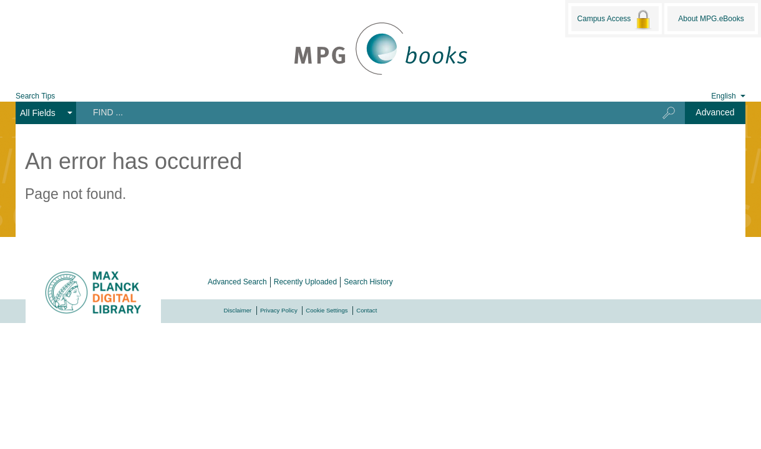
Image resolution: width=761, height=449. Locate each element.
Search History (368, 282)
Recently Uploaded (305, 282)
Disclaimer (238, 310)
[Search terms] (359, 112)
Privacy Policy (279, 310)
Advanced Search (237, 282)
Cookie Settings (326, 310)
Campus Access (614, 19)
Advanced (715, 112)
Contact (366, 310)
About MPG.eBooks (711, 18)
